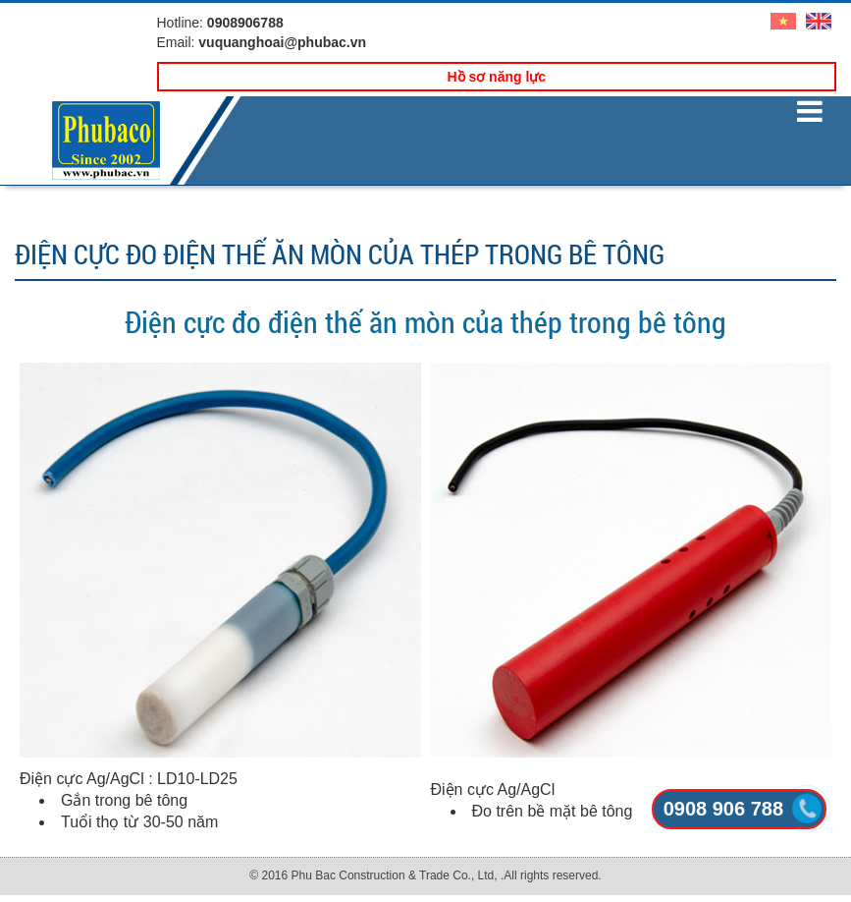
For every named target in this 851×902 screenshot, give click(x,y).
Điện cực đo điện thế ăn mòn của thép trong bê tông (425, 322)
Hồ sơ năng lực (496, 77)
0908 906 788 (723, 808)
